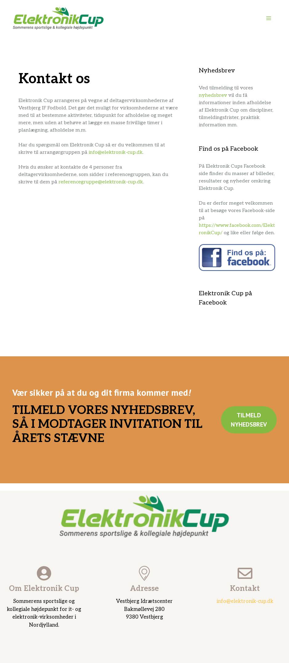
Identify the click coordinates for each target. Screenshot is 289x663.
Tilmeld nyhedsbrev (249, 419)
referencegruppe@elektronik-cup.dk (100, 182)
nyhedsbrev (213, 95)
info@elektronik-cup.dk (115, 152)
